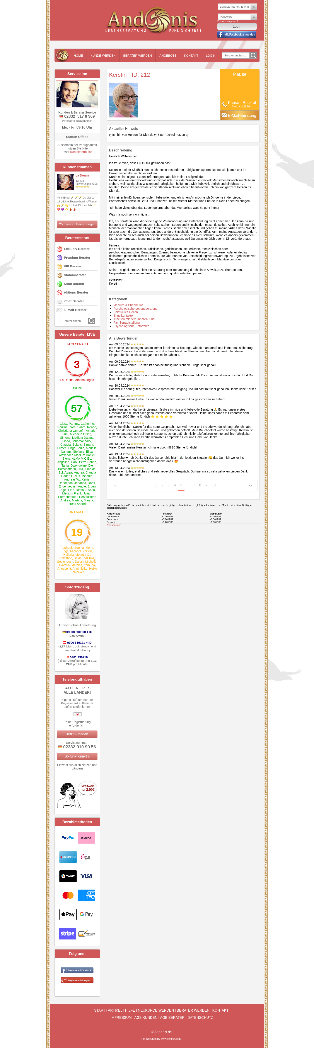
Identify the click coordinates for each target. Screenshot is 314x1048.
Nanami (66, 451)
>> (250, 485)
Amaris (91, 430)
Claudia (65, 444)
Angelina (63, 462)
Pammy (74, 423)
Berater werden (137, 55)
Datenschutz (200, 1017)
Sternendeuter (67, 497)
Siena (66, 458)
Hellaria (68, 554)
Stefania (78, 451)
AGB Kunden (145, 1017)
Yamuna (89, 565)
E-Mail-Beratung (242, 115)
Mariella (91, 448)
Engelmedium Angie (72, 486)
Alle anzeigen (114, 525)
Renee (91, 427)
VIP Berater (73, 266)
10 (214, 485)
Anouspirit (64, 568)
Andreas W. (72, 479)
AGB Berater (172, 1017)
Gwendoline (78, 465)
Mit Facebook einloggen (236, 34)
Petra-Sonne (87, 462)
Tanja (65, 465)
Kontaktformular (81, 152)
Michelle (90, 561)
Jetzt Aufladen (77, 734)
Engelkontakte (123, 315)
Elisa (89, 451)
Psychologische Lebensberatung (135, 308)
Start (99, 1010)
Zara (72, 427)
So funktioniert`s (77, 756)
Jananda (80, 483)
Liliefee (62, 448)
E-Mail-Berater (75, 310)
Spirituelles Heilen (125, 312)
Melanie (87, 476)
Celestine (65, 558)
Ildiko (83, 568)
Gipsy (63, 423)
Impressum (121, 1017)
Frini (65, 434)
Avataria (64, 565)
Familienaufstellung (126, 322)
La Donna (82, 175)
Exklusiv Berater (77, 249)
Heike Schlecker (83, 570)
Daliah (79, 561)
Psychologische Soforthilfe (131, 326)
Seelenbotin (65, 561)
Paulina (62, 427)
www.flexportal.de (171, 1038)
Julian (87, 493)
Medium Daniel (84, 455)
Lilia (80, 469)
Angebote (167, 55)
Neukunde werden (156, 1010)
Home (78, 55)
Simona (65, 437)
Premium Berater (77, 257)
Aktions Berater (76, 292)
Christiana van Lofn (71, 430)
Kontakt (191, 55)
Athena (80, 380)
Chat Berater (74, 301)
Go (253, 55)
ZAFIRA (88, 558)
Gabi (74, 462)
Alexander (65, 455)
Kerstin (87, 551)
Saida (78, 558)
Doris (91, 483)
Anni (76, 568)
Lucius (75, 476)
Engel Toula (76, 448)
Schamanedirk (81, 441)
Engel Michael (71, 551)
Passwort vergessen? (227, 21)
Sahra (81, 427)
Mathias (77, 565)
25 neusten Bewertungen (77, 224)
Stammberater (75, 275)
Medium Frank (72, 493)
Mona (89, 547)
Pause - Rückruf (242, 102)
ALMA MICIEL (81, 458)
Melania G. (82, 554)
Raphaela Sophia (72, 547)
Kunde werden (103, 55)
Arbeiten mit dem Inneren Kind (134, 319)
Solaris (77, 444)
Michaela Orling (80, 434)
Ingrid (90, 380)
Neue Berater (74, 283)
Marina (88, 500)
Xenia (85, 479)
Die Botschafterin (75, 467)
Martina (77, 500)
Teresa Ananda (77, 504)
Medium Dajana (83, 437)
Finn (71, 490)
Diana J (81, 490)
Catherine (87, 423)
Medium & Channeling (128, 305)
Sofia (91, 490)
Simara (88, 444)
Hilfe (130, 1010)
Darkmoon (66, 483)
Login (210, 55)
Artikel (115, 1010)
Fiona (66, 441)
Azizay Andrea (74, 472)
